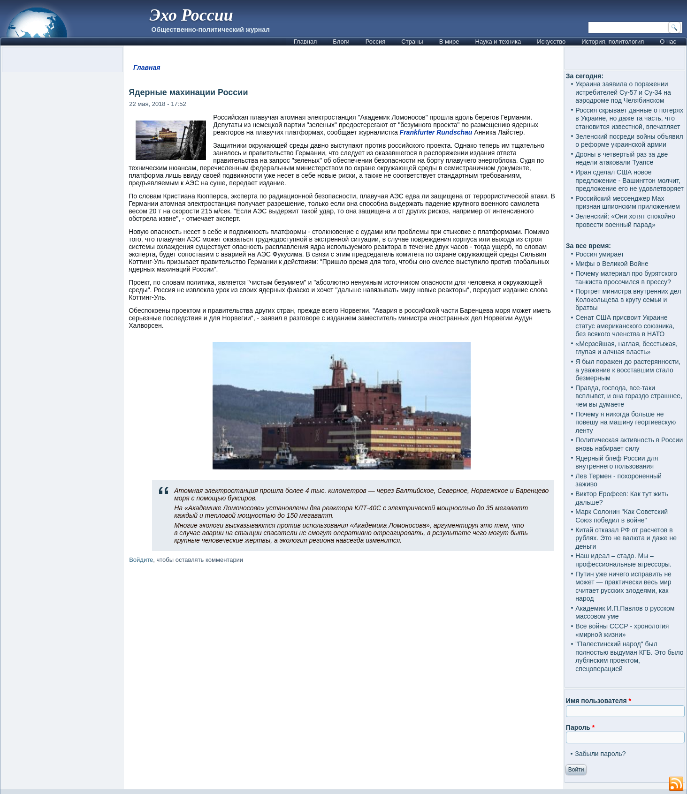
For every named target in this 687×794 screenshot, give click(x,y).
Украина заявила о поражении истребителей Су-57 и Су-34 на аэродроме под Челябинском (623, 92)
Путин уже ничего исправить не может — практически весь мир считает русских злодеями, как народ (623, 586)
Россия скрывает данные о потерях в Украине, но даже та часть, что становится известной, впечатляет (629, 118)
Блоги (341, 41)
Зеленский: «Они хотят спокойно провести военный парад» (625, 220)
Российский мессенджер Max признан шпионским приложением (627, 203)
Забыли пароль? (600, 753)
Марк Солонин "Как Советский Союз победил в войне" (621, 516)
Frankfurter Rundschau (436, 132)
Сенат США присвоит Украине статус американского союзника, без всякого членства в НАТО (624, 326)
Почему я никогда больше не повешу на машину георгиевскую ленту (625, 422)
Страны (412, 41)
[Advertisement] (343, 678)
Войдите (141, 559)
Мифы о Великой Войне (612, 263)
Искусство (551, 41)
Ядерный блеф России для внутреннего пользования (616, 462)
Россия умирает (599, 254)
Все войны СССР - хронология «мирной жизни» (622, 630)
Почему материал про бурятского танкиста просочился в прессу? (626, 278)
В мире (449, 41)
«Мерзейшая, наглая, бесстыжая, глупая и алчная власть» (626, 348)
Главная (305, 41)
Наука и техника (498, 41)
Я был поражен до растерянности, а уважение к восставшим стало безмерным (627, 370)
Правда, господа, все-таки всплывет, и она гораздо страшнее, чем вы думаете (628, 396)
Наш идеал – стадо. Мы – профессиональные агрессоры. (623, 560)
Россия (376, 41)
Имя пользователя (598, 700)
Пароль (580, 727)
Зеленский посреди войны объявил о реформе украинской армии (629, 141)
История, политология (612, 41)
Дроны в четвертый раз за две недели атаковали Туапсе (621, 158)
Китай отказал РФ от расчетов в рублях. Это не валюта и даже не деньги (626, 538)
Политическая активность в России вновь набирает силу (629, 444)
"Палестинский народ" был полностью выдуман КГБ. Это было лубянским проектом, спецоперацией (629, 656)
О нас (668, 41)
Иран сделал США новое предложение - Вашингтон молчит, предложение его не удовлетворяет (629, 180)
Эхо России (191, 15)
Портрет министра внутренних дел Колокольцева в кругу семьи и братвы (628, 299)
